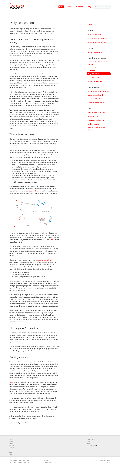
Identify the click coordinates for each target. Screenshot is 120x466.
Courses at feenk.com (102, 7)
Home (11, 439)
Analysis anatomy (93, 124)
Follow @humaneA (49, 462)
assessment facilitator (45, 260)
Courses (11, 445)
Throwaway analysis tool (96, 120)
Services (11, 448)
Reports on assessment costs (97, 42)
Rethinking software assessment (98, 38)
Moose (52, 240)
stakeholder (34, 191)
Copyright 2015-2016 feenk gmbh (19, 462)
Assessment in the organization (98, 91)
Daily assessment (93, 74)
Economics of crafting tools (97, 112)
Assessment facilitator (95, 99)
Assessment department (96, 103)
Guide (61, 7)
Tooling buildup (93, 116)
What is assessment (94, 34)
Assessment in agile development (94, 69)
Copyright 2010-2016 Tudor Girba (19, 460)
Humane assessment (95, 52)
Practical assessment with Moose (96, 129)
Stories (70, 7)
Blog (89, 7)
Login (109, 462)
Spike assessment (94, 77)
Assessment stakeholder (96, 95)
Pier (109, 460)
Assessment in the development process (98, 63)
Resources (80, 7)
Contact (46, 460)
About (11, 452)
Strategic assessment (95, 81)
